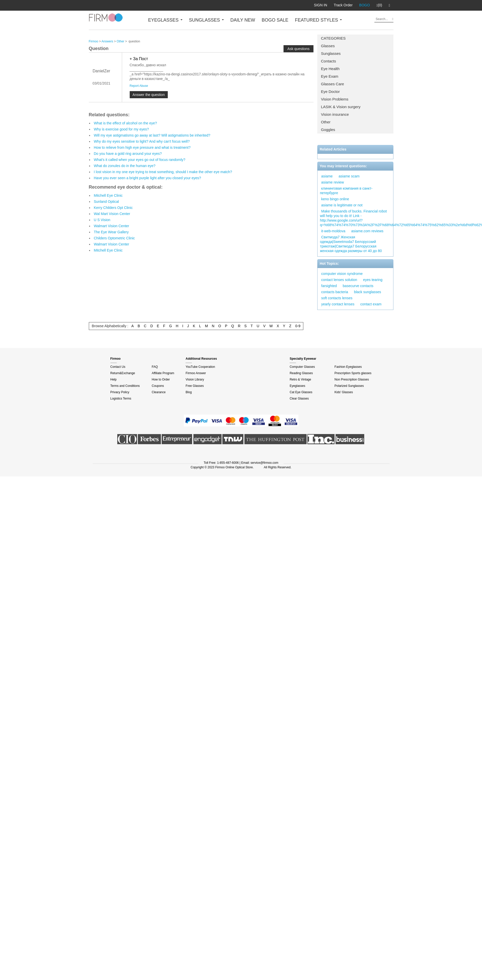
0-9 (297, 326)
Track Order (343, 5)
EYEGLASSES (165, 20)
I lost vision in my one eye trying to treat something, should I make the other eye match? (163, 172)
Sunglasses (331, 53)
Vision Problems (334, 99)
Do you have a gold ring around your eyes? (128, 154)
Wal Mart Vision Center (112, 214)
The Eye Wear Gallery (111, 232)
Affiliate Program (163, 373)
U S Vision (102, 220)
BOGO (364, 5)
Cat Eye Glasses (301, 392)
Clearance (159, 392)
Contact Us (117, 367)
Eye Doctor (330, 91)
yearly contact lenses (338, 304)
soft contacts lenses (337, 298)
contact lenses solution (339, 280)
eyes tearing (372, 280)
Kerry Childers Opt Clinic (113, 208)
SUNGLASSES (206, 20)
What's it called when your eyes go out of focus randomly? (140, 160)
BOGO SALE (275, 20)
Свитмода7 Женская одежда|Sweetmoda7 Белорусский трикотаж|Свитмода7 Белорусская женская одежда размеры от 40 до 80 (351, 244)
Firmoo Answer (196, 373)
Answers (107, 41)
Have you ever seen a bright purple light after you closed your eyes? (147, 178)
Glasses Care (332, 84)
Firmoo (93, 41)
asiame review (332, 182)
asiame (327, 176)
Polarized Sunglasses (349, 386)
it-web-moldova (333, 231)
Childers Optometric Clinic (114, 238)
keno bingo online (335, 199)
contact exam (370, 304)
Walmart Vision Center (111, 226)
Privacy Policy (119, 392)
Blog (189, 392)
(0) (379, 5)
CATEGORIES (333, 38)
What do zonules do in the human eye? (125, 166)
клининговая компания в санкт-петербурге (346, 190)
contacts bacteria (334, 292)
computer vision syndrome (342, 274)
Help (113, 379)
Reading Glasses (301, 373)
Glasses (328, 46)
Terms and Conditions (125, 386)
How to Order (161, 379)
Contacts (328, 61)
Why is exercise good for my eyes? (121, 129)
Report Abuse (139, 86)
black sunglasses (367, 292)
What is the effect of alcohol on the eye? (125, 123)
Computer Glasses (302, 367)
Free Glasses (195, 386)
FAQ (155, 367)
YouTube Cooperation (200, 367)
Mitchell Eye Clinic (108, 195)
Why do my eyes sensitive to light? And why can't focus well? (142, 141)
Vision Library (195, 379)
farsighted (329, 286)
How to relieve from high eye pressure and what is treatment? (142, 147)
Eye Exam (329, 76)
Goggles (328, 129)
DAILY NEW (242, 20)
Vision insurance (335, 114)
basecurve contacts (358, 286)
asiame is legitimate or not (342, 205)
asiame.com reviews (367, 231)
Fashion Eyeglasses (348, 367)
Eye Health (330, 69)
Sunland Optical (106, 202)
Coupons (158, 386)
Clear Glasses (299, 398)
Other (326, 122)
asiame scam (349, 176)
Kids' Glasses (344, 392)
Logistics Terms (120, 398)
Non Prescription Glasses (352, 379)
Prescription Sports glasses (353, 373)
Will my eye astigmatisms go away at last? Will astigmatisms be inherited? (152, 135)
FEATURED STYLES (318, 20)
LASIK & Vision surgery (341, 107)
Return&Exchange (122, 373)
